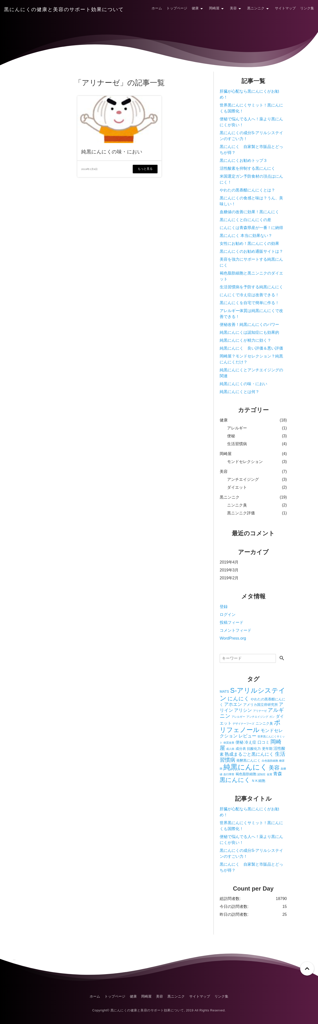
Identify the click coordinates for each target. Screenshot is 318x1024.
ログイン (228, 614)
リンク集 (307, 8)
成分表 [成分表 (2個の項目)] (241, 749)
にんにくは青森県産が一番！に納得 (251, 228)
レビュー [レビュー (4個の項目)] (247, 735)
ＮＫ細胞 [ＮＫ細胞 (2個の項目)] (258, 781)
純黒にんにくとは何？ (239, 392)
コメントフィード (235, 630)
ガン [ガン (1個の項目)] (272, 716)
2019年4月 (229, 562)
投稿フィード (231, 622)
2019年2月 (229, 578)
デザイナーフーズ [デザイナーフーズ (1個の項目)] (243, 723)
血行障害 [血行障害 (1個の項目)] (228, 774)
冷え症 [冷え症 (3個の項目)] (250, 742)
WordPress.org (233, 638)
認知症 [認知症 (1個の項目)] (261, 774)
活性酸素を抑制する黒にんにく (249, 168)
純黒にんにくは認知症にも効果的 (249, 332)
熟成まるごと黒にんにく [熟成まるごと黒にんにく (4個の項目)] (249, 754)
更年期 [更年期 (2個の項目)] (267, 749)
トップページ (176, 8)
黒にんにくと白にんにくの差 (245, 220)
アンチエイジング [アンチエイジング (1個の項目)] (257, 716)
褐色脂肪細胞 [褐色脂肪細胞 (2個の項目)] (246, 774)
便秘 (231, 436)
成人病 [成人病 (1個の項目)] (230, 748)
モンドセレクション (245, 462)
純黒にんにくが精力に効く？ (245, 340)
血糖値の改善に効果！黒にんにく (249, 212)
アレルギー (237, 428)
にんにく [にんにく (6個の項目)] (238, 698)
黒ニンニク (256, 8)
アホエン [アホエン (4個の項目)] (233, 704)
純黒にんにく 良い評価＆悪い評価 (251, 348)
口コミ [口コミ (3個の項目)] (263, 742)
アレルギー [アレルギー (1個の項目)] (238, 716)
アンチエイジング (243, 479)
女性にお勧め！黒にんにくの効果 (249, 243)
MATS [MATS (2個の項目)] (224, 691)
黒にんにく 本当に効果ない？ (246, 235)
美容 (233, 8)
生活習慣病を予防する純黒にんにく (251, 287)
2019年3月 (229, 570)
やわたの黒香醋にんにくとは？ (247, 190)
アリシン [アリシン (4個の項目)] (243, 710)
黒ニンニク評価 (241, 513)
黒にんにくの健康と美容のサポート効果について (64, 9)
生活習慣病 (237, 444)
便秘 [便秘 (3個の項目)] (239, 742)
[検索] (248, 658)
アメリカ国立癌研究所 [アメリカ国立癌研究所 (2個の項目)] (260, 705)
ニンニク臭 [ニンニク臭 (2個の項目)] (264, 723)
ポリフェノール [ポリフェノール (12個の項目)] (250, 726)
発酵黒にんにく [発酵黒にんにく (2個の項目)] (248, 760)
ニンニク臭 (237, 505)
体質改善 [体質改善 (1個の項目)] (228, 742)
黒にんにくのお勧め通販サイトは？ (251, 251)
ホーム (157, 8)
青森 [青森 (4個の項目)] (277, 773)
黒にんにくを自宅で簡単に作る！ (249, 303)
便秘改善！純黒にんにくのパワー (249, 324)
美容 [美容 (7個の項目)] (274, 768)
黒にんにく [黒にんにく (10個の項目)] (235, 779)
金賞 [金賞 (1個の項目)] (269, 774)
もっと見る (145, 168)
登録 (224, 607)
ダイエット (237, 487)
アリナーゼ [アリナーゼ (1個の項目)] (260, 710)
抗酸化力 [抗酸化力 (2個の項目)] (254, 749)
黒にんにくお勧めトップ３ (243, 160)
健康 (195, 8)
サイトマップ (285, 8)
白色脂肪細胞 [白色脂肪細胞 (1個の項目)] (270, 760)
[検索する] (282, 658)
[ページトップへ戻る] (307, 969)
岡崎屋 (214, 8)
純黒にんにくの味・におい (111, 151)
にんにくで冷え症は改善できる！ (249, 295)
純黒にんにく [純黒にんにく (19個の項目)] (245, 767)
